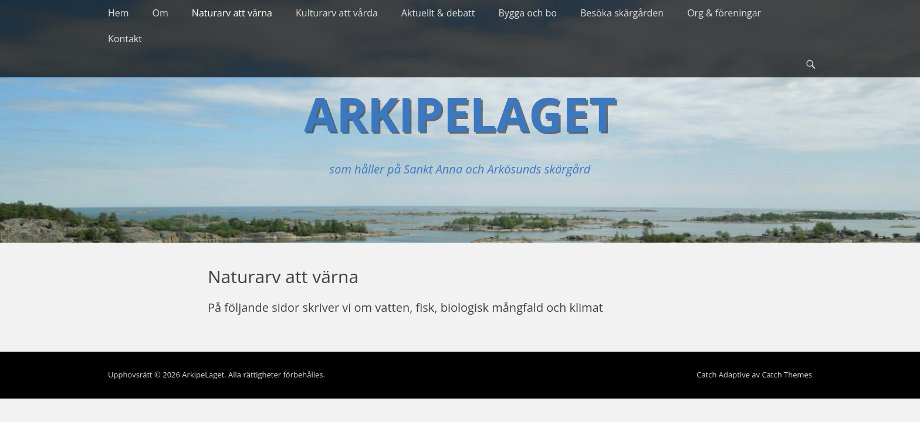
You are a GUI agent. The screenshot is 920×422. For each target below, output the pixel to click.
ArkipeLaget (460, 113)
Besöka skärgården (622, 12)
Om (160, 12)
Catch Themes (787, 374)
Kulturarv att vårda (337, 12)
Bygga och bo (528, 12)
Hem (118, 12)
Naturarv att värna (232, 12)
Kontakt (125, 38)
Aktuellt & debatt (438, 12)
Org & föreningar (724, 12)
